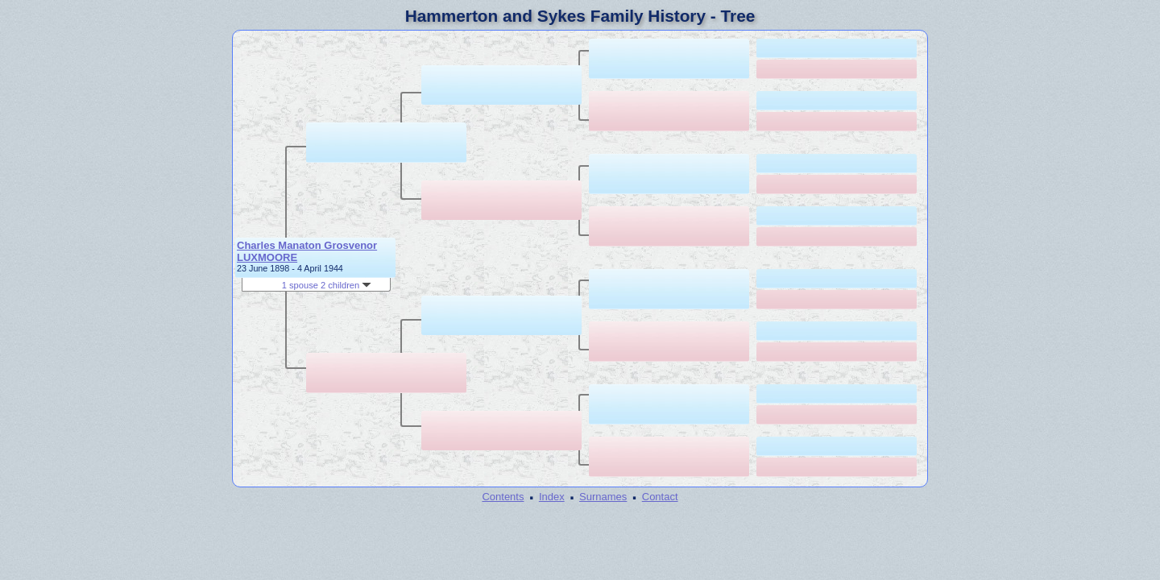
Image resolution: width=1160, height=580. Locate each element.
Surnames (603, 497)
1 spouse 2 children (327, 285)
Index (552, 497)
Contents (503, 497)
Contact (660, 497)
